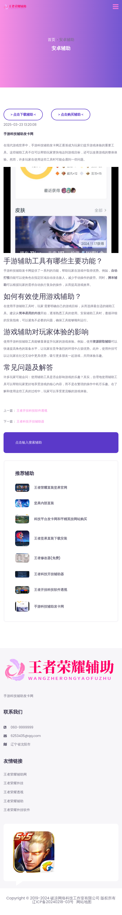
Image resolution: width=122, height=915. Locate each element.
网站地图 (84, 902)
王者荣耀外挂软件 (17, 810)
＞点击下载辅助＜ (23, 114)
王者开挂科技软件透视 (32, 410)
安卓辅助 (66, 39)
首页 (52, 39)
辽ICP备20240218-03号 (53, 902)
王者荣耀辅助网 (15, 774)
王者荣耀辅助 (13, 801)
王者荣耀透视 (13, 792)
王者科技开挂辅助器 (30, 421)
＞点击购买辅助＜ (70, 114)
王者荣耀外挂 (13, 783)
